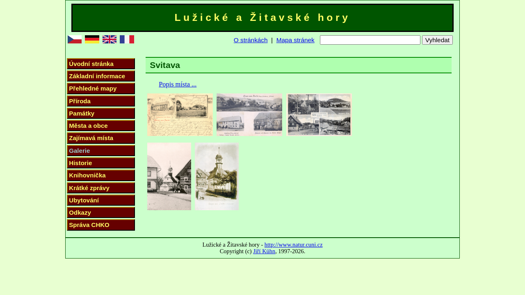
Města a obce (88, 125)
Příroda (80, 101)
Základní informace (97, 76)
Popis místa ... (177, 84)
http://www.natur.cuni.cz (294, 244)
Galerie (79, 150)
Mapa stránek (295, 39)
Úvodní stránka (91, 63)
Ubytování (84, 200)
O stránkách (251, 39)
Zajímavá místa (91, 137)
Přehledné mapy (92, 88)
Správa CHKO (89, 224)
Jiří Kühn (264, 251)
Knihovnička (87, 175)
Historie (80, 162)
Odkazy (80, 212)
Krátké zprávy (89, 187)
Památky (81, 113)
